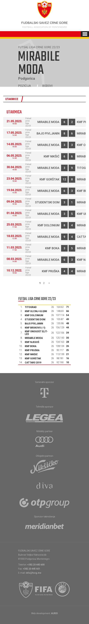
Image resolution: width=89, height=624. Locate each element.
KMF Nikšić (51, 156)
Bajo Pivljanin (48, 133)
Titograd (31, 307)
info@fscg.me (33, 573)
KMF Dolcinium (48, 225)
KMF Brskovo (33, 327)
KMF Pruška (50, 271)
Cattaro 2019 (33, 362)
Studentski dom (47, 202)
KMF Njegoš (32, 342)
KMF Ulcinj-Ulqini (36, 311)
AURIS (54, 613)
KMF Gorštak (49, 179)
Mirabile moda (48, 122)
